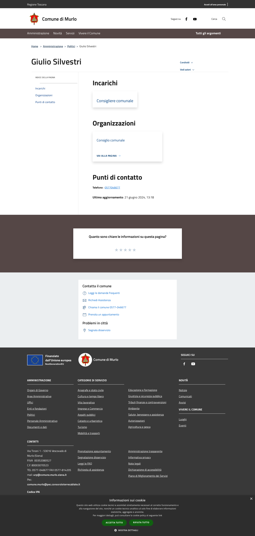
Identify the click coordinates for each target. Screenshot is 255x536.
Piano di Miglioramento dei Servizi (148, 476)
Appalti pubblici (86, 415)
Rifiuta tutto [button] (141, 522)
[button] (127, 530)
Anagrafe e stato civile (91, 390)
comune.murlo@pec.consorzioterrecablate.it (53, 484)
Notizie (183, 390)
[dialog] (127, 515)
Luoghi (183, 419)
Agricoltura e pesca (139, 427)
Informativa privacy (139, 457)
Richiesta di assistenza (91, 470)
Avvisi (182, 402)
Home (34, 46)
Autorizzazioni (136, 421)
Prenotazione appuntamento (94, 451)
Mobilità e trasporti (89, 433)
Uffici (30, 402)
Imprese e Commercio (90, 409)
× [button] (251, 499)
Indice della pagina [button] (45, 77)
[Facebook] (185, 19)
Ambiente (134, 408)
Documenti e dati (37, 427)
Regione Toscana (36, 4)
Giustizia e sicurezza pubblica (145, 396)
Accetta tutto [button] (114, 522)
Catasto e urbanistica (90, 421)
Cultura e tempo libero (91, 396)
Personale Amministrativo (42, 421)
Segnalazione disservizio (92, 457)
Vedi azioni (187, 70)
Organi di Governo (37, 390)
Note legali (134, 463)
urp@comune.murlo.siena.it (50, 475)
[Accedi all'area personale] (215, 4)
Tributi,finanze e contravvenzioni (147, 402)
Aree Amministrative (39, 396)
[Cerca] (224, 19)
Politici (71, 46)
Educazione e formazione (142, 390)
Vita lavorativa (86, 402)
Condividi (187, 63)
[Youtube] (193, 19)
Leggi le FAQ (85, 463)
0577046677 (112, 187)
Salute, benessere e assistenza (146, 414)
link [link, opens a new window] (160, 515)
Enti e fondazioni (37, 409)
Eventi (182, 425)
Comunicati (185, 396)
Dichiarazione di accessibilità (144, 470)
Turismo (82, 427)
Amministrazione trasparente (145, 451)
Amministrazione (53, 46)
